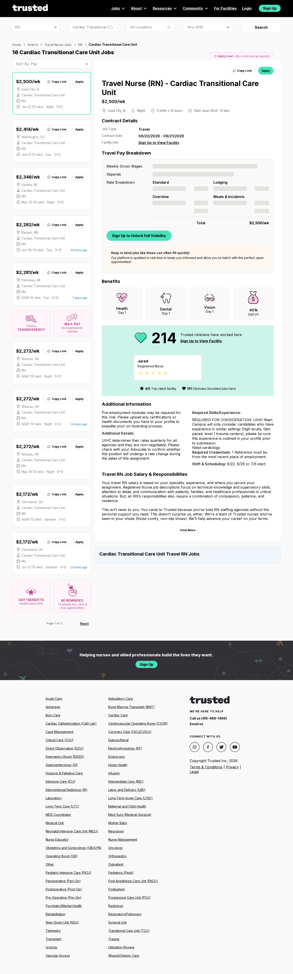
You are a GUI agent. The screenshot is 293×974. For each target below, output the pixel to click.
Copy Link (56, 81)
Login (247, 8)
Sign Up (269, 8)
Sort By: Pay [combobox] (26, 64)
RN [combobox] (17, 27)
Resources (165, 8)
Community (196, 8)
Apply (79, 81)
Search (261, 27)
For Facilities (225, 8)
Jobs (118, 8)
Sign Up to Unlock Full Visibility (139, 235)
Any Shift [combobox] (195, 27)
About (139, 8)
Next (84, 623)
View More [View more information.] (187, 530)
